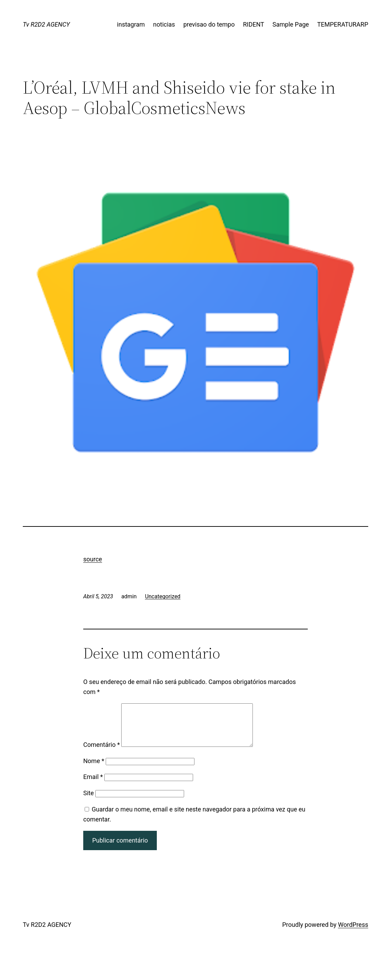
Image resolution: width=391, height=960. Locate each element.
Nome (93, 769)
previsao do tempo (209, 24)
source (92, 559)
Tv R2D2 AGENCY (46, 24)
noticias (164, 24)
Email (93, 785)
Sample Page (291, 24)
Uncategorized (163, 596)
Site (88, 801)
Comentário (101, 753)
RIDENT (253, 24)
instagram (131, 24)
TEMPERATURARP (342, 24)
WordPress (353, 933)
